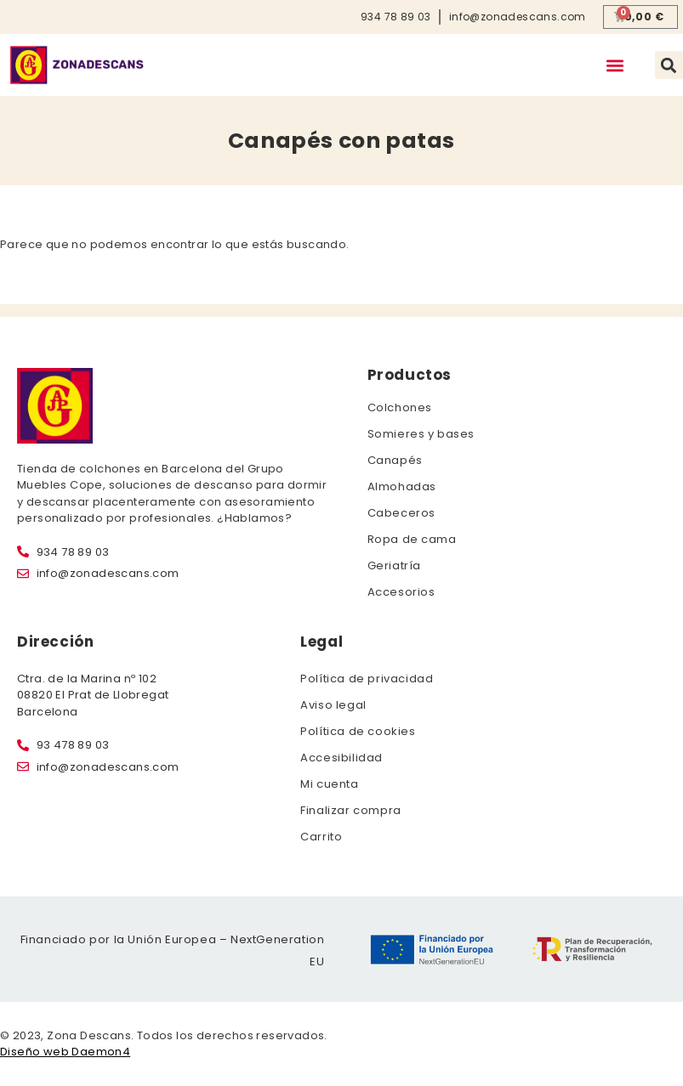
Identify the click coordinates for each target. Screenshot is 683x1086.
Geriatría (394, 565)
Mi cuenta (329, 784)
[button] (615, 65)
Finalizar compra (350, 810)
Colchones (399, 407)
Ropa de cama (412, 539)
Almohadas (401, 486)
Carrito (321, 837)
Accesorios (401, 592)
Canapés (395, 460)
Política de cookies (357, 731)
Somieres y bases (421, 434)
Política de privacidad (366, 678)
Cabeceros (401, 513)
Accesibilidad (341, 757)
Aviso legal (333, 705)
